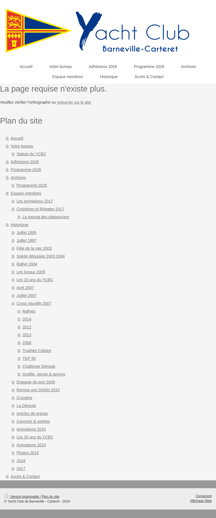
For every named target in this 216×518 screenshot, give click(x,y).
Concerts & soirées (33, 421)
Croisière (24, 398)
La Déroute (26, 405)
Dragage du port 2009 (36, 382)
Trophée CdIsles (36, 350)
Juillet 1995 (27, 232)
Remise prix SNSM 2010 (38, 390)
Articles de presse (32, 413)
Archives (18, 177)
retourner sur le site (74, 102)
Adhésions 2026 (25, 162)
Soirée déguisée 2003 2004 (41, 256)
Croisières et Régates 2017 (40, 209)
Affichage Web (201, 501)
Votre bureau (22, 146)
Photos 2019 (28, 453)
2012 (26, 327)
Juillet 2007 (27, 295)
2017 (21, 468)
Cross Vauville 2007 (34, 303)
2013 (26, 335)
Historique (19, 224)
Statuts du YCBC (31, 154)
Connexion (204, 496)
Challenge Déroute (38, 366)
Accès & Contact (25, 476)
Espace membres (26, 193)
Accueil (17, 138)
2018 (21, 460)
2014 (26, 319)
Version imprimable (22, 497)
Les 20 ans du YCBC (35, 437)
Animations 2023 (31, 445)
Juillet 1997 (27, 240)
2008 (26, 342)
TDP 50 (29, 358)
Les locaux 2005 (31, 272)
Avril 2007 (25, 287)
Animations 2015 (31, 429)
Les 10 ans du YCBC (35, 280)
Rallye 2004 (27, 264)
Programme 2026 (26, 169)
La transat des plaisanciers (45, 217)
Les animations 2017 (35, 201)
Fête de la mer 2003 (34, 248)
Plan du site (50, 497)
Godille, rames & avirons (44, 374)
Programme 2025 (32, 185)
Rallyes (28, 311)
